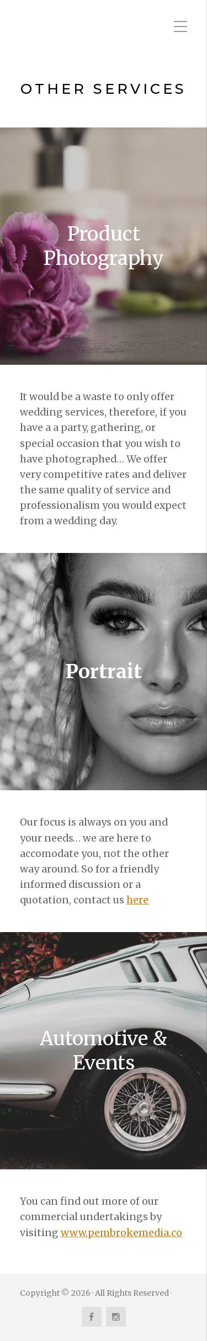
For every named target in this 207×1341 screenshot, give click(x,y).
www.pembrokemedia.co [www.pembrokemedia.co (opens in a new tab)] (121, 1233)
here (137, 900)
